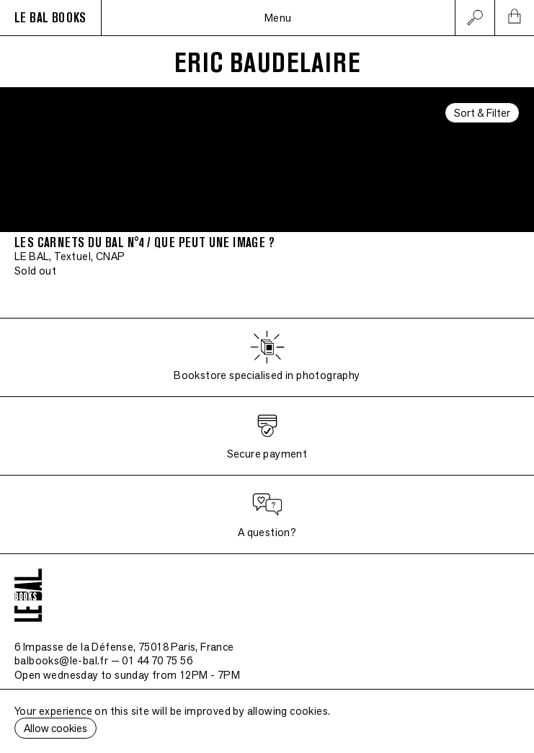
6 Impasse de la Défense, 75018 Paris (124, 647)
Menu (278, 17)
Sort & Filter (482, 113)
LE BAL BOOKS (50, 18)
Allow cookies (55, 728)
